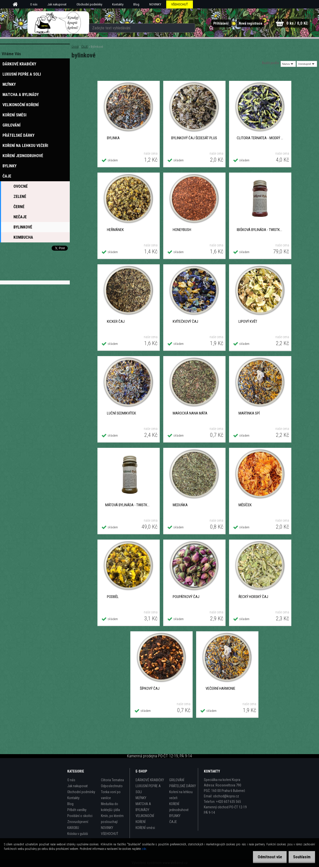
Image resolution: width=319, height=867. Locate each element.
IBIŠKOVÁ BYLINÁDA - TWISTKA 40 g (260, 230)
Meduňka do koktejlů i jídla (110, 807)
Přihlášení (214, 23)
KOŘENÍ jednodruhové (179, 807)
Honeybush (182, 230)
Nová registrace (245, 23)
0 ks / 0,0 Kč (296, 23)
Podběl (113, 596)
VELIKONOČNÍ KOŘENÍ (145, 819)
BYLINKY (174, 816)
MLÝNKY (141, 798)
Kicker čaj (116, 321)
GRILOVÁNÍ (176, 780)
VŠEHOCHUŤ (179, 4)
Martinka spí (249, 413)
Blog (136, 4)
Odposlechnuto (112, 786)
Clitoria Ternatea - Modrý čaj (260, 138)
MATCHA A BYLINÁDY (143, 807)
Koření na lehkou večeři (181, 795)
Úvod (75, 46)
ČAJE (84, 46)
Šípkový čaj (150, 688)
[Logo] (58, 22)
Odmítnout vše (264, 857)
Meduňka (180, 505)
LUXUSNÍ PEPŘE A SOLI (148, 789)
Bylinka (113, 138)
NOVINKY (155, 4)
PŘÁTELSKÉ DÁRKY (182, 786)
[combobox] (288, 64)
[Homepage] (17, 4)
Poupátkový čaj (186, 596)
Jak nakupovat (57, 4)
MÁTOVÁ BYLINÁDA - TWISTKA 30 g (128, 505)
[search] (196, 23)
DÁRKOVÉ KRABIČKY (150, 780)
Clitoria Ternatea (112, 780)
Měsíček (245, 505)
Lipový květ (248, 321)
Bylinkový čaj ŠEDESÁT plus (194, 138)
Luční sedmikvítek (121, 413)
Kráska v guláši (77, 834)
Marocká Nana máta (190, 413)
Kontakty (117, 4)
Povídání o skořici (79, 816)
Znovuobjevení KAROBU (77, 825)
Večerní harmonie (220, 688)
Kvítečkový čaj (185, 321)
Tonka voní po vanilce (111, 795)
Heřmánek (115, 230)
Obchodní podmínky (89, 4)
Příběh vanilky (76, 810)
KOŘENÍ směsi (145, 828)
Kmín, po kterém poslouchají (112, 819)
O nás (33, 4)
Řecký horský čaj (253, 596)
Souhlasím (300, 857)
